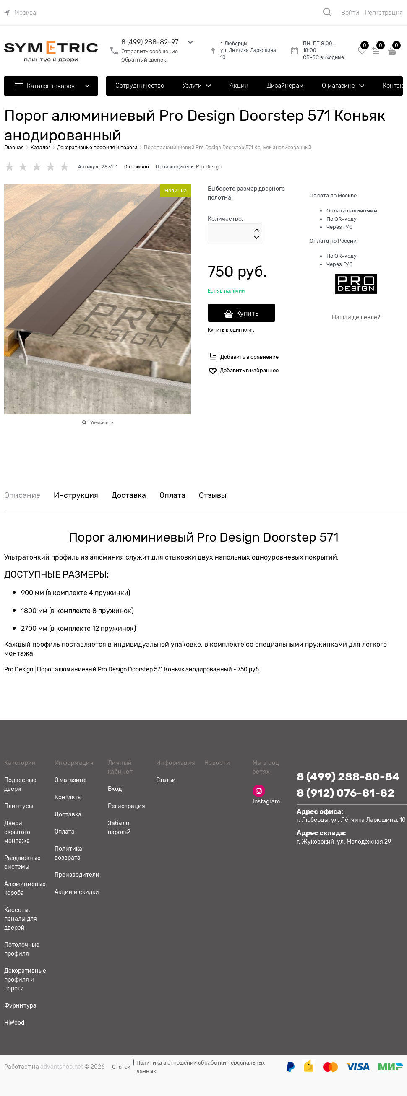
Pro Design (209, 167)
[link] (20, 13)
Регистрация (384, 12)
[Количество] (235, 233)
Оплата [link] (172, 496)
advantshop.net (61, 1066)
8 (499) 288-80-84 (348, 776)
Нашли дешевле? (356, 317)
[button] (256, 230)
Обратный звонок (143, 60)
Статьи (121, 1067)
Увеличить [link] (101, 422)
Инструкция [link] (76, 496)
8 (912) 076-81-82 (345, 793)
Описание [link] (22, 496)
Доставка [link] (129, 496)
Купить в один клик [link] (231, 330)
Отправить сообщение (149, 51)
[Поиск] (327, 12)
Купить (247, 313)
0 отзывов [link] (136, 167)
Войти (350, 12)
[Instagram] (259, 791)
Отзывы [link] (213, 496)
